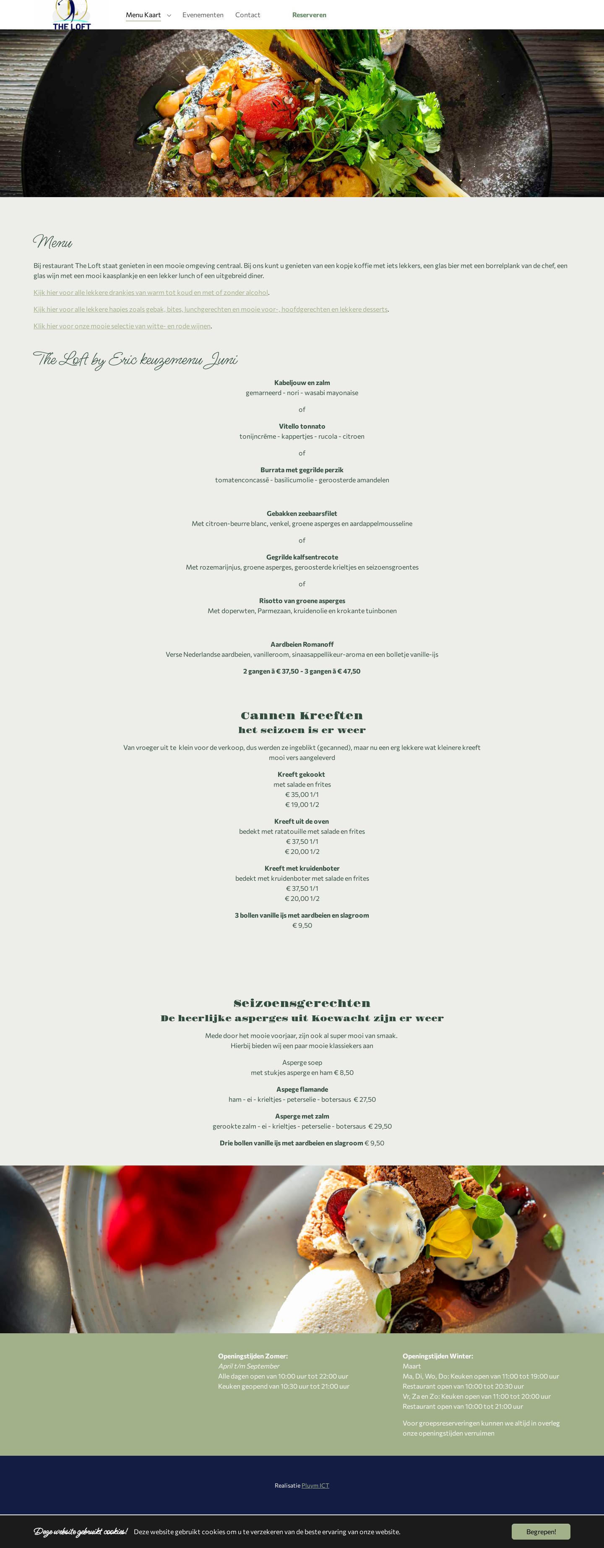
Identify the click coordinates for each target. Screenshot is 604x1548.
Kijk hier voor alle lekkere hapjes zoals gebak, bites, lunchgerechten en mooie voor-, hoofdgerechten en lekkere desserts (211, 342)
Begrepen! (541, 1531)
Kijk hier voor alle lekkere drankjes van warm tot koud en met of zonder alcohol (151, 326)
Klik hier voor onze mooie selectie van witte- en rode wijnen (122, 359)
